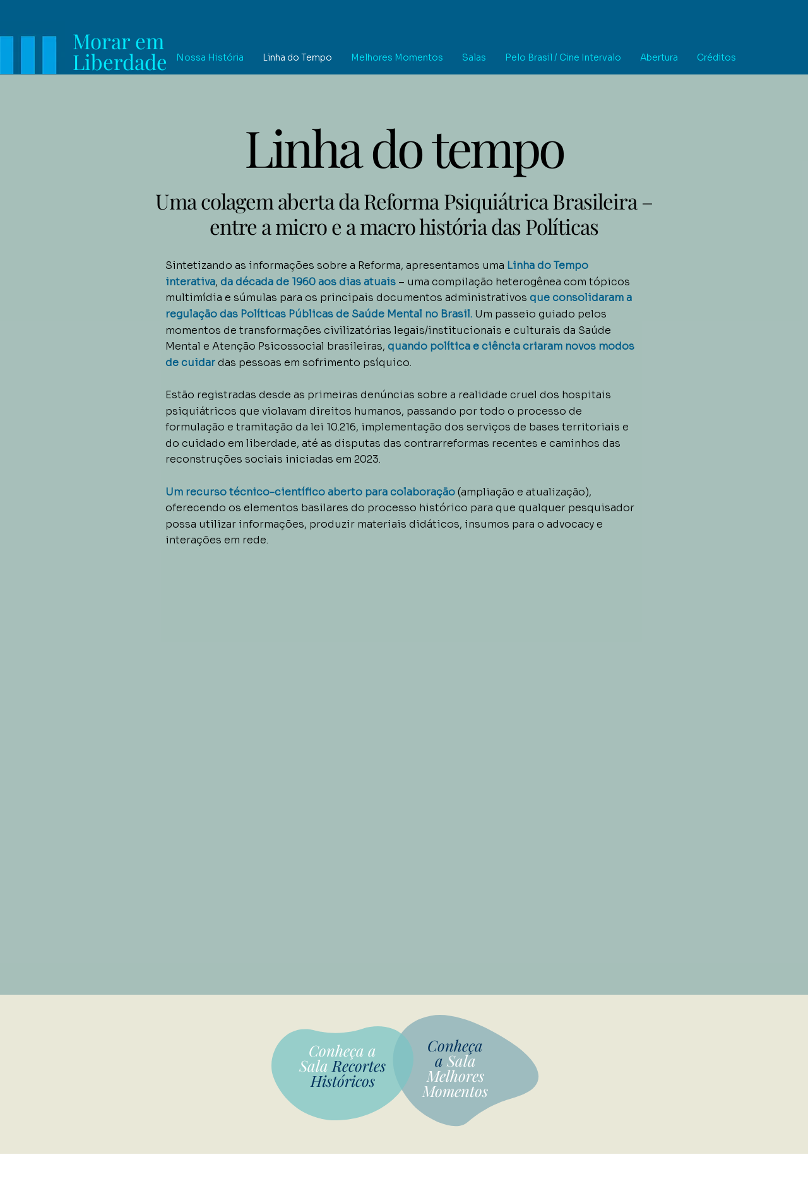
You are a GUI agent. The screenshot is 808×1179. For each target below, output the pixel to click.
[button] (210, 58)
